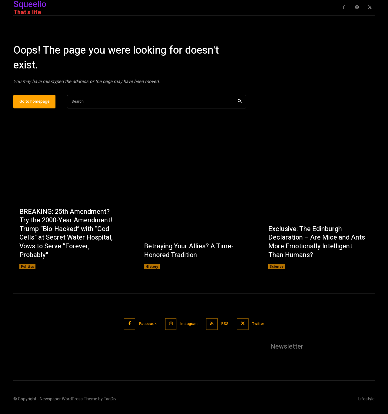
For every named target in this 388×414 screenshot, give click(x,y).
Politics (27, 269)
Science (276, 269)
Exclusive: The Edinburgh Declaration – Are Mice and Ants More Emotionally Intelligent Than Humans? (316, 244)
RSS (225, 326)
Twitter (260, 326)
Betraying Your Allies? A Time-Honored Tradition (189, 252)
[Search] (239, 104)
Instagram (189, 326)
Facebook (146, 326)
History (152, 269)
